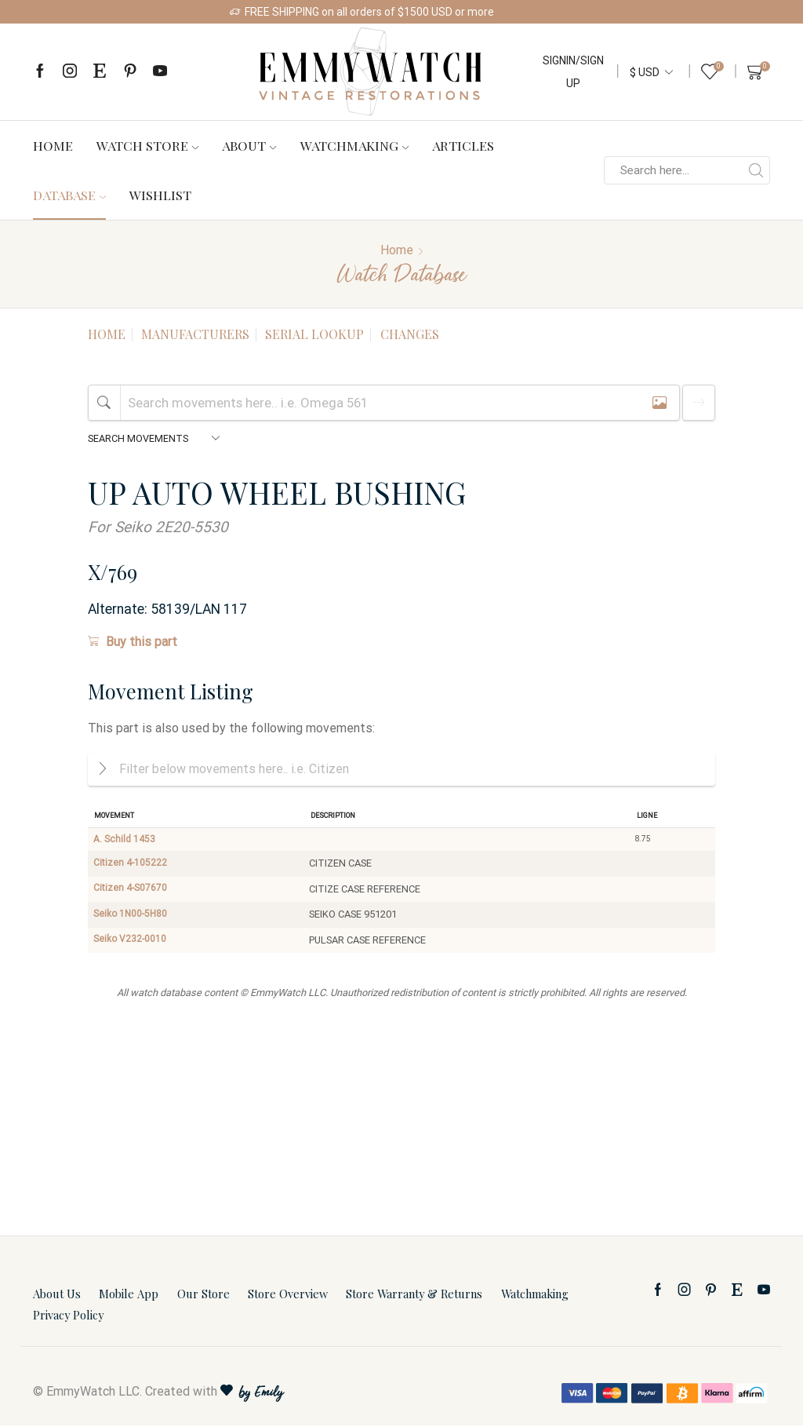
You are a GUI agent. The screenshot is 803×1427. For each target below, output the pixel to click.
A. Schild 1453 (125, 840)
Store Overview (288, 1296)
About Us (57, 1296)
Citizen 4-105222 (131, 865)
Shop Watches (538, 11)
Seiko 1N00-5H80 (132, 916)
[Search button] (756, 170)
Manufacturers (195, 334)
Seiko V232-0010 (131, 941)
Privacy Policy (68, 1317)
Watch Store (147, 145)
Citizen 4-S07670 (131, 891)
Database (69, 194)
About (249, 145)
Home (53, 145)
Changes (409, 334)
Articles (463, 145)
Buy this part (132, 641)
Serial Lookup (314, 334)
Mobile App (128, 1296)
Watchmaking (354, 145)
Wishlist (160, 194)
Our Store (203, 1296)
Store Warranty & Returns (414, 1296)
